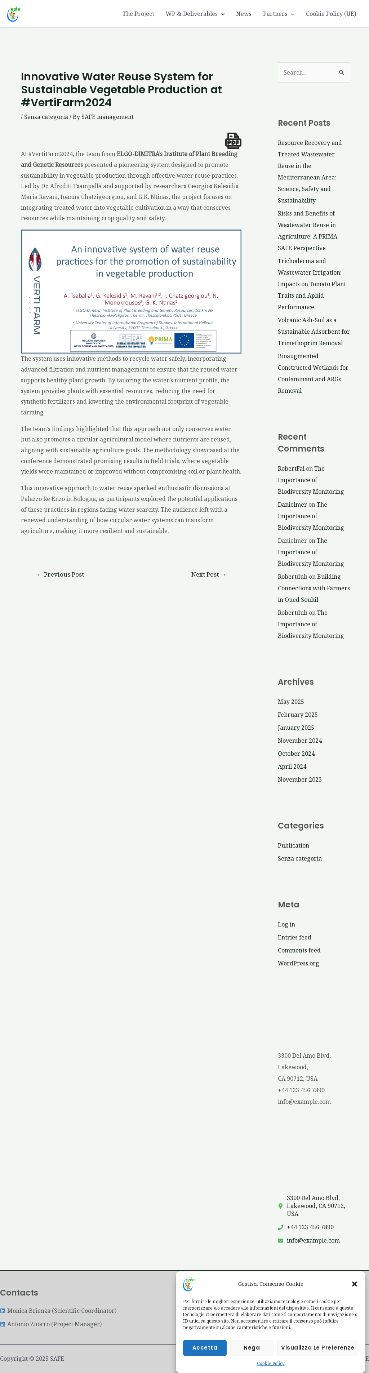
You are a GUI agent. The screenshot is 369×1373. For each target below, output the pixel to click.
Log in (286, 924)
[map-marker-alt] (314, 1206)
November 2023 (300, 779)
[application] (221, 13)
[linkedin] (58, 1311)
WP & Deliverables (195, 13)
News (244, 14)
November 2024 (300, 741)
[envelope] (309, 1240)
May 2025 (291, 702)
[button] (354, 1290)
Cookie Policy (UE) (331, 14)
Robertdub (292, 577)
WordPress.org (298, 963)
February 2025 (298, 715)
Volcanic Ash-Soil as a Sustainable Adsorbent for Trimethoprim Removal (314, 331)
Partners (278, 13)
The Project (138, 14)
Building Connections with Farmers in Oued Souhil (314, 588)
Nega (252, 1355)
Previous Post (60, 574)
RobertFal (291, 468)
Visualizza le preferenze (317, 1355)
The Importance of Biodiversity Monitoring (311, 480)
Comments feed (299, 950)
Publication (293, 845)
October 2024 (296, 753)
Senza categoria (46, 117)
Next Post (208, 574)
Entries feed (294, 937)
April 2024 (292, 766)
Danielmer (292, 504)
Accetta (205, 1355)
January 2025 (296, 728)
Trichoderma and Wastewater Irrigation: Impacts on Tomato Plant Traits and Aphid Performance (312, 284)
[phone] (306, 1227)
